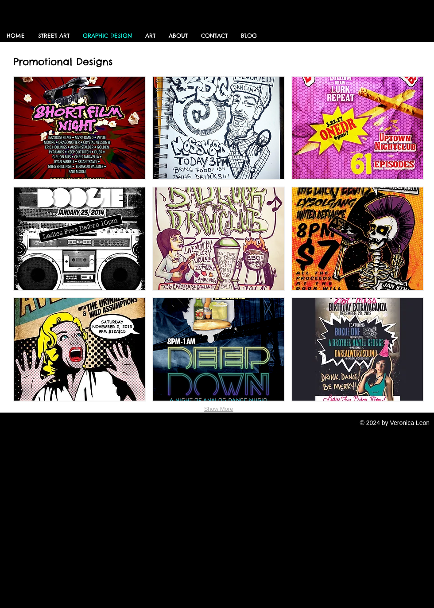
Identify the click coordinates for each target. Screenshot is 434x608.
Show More (218, 408)
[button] (79, 128)
